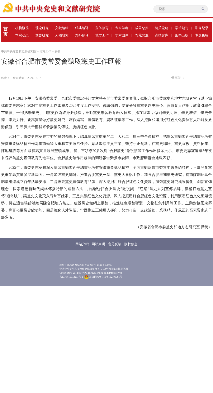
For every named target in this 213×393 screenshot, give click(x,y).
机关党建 (161, 28)
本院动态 (22, 35)
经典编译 (82, 28)
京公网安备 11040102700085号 (103, 276)
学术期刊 (181, 28)
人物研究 (61, 35)
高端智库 (161, 35)
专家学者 (121, 28)
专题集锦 (201, 35)
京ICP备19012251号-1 (71, 276)
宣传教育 (102, 28)
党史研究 (42, 35)
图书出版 (181, 35)
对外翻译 (82, 35)
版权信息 (131, 244)
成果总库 (141, 28)
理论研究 (42, 28)
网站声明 (98, 244)
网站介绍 (82, 244)
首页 (5, 31)
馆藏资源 (141, 35)
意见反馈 (114, 244)
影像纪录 (201, 28)
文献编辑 (61, 28)
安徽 (57, 51)
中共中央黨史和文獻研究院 (18, 51)
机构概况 (22, 28)
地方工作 (102, 35)
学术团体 (121, 35)
